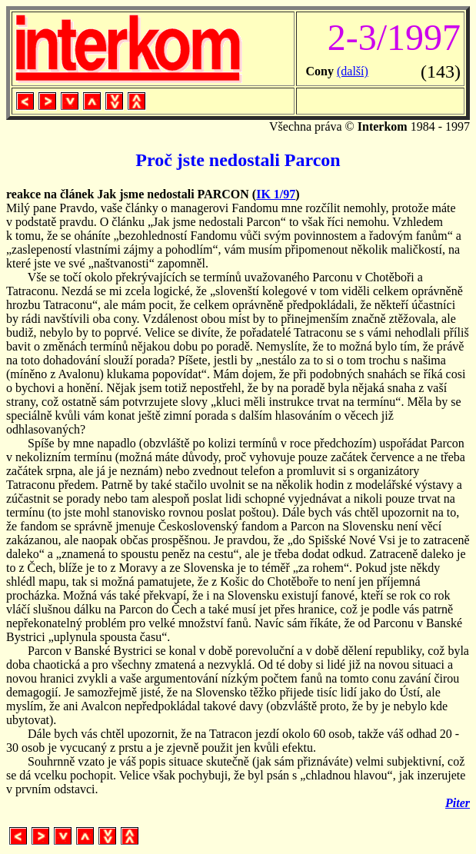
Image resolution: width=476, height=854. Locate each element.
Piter (457, 802)
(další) (352, 71)
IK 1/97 (275, 194)
